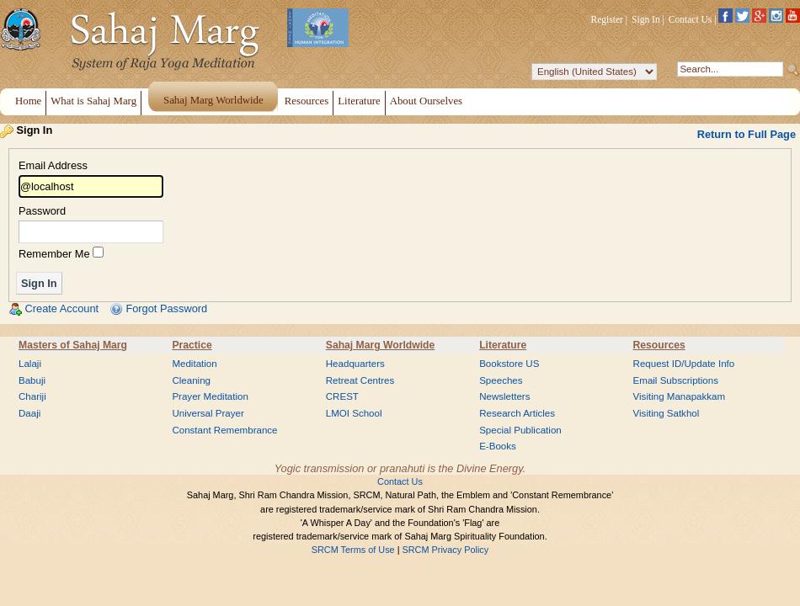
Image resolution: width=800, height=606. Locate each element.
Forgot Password (166, 308)
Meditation (194, 364)
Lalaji (30, 364)
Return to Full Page (746, 134)
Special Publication (520, 430)
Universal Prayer (207, 413)
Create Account (62, 308)
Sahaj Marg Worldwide (380, 345)
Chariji (32, 396)
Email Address (53, 166)
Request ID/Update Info (684, 364)
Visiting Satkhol (666, 413)
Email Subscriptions (675, 380)
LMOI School (354, 413)
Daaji (29, 413)
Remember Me (54, 253)
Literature (502, 345)
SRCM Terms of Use (353, 550)
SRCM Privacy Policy (446, 550)
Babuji (32, 380)
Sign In (646, 19)
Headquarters (355, 364)
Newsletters (504, 396)
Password (42, 211)
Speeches (500, 380)
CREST (342, 396)
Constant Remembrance (224, 430)
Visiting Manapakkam (679, 396)
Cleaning (191, 380)
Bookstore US (509, 364)
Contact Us (690, 19)
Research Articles (517, 413)
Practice (191, 345)
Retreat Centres (360, 380)
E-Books (497, 446)
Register (607, 19)
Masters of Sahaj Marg (73, 345)
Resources (659, 345)
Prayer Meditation (210, 396)
